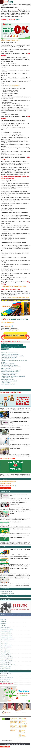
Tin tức (2, 4)
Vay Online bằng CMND (19, 744)
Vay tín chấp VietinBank (5, 631)
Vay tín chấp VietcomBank (6, 635)
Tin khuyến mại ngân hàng (10, 4)
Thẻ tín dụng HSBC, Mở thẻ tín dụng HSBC (11, 370)
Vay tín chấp (4, 744)
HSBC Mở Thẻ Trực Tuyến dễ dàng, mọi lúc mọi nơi (13, 376)
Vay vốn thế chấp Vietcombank (7, 639)
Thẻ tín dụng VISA (5, 345)
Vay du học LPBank (15, 448)
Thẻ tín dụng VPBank (21, 347)
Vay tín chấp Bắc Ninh (23, 726)
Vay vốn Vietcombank (14, 719)
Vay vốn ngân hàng (5, 599)
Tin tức (2, 389)
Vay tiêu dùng (3, 623)
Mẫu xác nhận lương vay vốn (6, 683)
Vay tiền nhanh (5, 588)
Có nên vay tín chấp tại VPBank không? (10, 354)
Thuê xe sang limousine (5, 679)
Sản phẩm (3, 547)
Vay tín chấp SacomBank (6, 645)
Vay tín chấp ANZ (4, 648)
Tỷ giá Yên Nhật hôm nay (16, 429)
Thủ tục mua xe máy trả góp (7, 379)
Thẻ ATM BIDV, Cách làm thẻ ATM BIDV (10, 371)
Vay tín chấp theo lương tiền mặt (7, 664)
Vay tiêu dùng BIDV (4, 641)
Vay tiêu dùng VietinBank (6, 633)
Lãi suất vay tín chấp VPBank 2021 (9, 357)
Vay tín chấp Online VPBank (7, 359)
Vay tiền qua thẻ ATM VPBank (8, 384)
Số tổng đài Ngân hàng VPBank (8, 374)
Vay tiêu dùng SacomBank (6, 647)
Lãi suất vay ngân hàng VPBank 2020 (9, 373)
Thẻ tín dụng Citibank (6, 368)
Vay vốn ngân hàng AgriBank (6, 629)
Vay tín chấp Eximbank (5, 654)
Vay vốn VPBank (5, 491)
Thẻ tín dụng (3, 625)
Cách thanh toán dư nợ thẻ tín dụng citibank (11, 366)
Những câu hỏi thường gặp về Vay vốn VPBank (11, 341)
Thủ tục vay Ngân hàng (5, 668)
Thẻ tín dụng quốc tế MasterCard (8, 347)
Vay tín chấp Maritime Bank (6, 656)
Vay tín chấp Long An (23, 725)
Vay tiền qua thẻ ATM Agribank (7, 593)
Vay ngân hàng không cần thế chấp (9, 381)
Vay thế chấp (10, 744)
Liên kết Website (5, 671)
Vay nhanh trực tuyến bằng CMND (10, 392)
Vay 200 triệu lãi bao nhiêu (7, 377)
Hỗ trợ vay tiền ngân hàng (7, 322)
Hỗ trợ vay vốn (4, 479)
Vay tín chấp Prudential (5, 666)
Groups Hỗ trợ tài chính (5, 483)
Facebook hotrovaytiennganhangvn (8, 481)
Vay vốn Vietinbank (13, 721)
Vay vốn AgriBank (13, 718)
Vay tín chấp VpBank (5, 650)
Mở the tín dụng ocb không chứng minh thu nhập (12, 355)
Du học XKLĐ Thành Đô (5, 673)
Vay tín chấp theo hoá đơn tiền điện (19, 558)
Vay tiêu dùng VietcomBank (6, 637)
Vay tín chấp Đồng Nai (23, 723)
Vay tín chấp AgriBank (5, 627)
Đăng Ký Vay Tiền (5, 488)
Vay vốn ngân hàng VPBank (16, 345)
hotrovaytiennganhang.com (12, 330)
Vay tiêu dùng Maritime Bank (6, 658)
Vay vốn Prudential (13, 729)
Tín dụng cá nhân (5, 349)
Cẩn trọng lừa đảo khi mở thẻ (8, 363)
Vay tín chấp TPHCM (23, 719)
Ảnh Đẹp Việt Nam (4, 681)
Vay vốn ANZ (12, 726)
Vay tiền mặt (12, 730)
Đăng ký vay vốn (5, 746)
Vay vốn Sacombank (14, 727)
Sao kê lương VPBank (15, 521)
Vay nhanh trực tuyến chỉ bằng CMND (18, 319)
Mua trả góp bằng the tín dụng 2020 (9, 365)
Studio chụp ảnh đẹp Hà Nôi (6, 677)
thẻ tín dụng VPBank (14, 85)
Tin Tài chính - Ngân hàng (22, 4)
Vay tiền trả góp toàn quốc (8, 596)
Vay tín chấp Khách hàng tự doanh (19, 568)
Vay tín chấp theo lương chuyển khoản (19, 297)
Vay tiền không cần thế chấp (6, 660)
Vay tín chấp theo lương (5, 662)
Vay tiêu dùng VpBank (5, 652)
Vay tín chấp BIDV (4, 643)
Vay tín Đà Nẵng (22, 735)
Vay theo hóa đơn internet (6, 591)
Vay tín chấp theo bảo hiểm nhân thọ (19, 578)
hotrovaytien (8, 326)
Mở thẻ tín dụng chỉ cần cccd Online (9, 352)
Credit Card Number (5, 382)
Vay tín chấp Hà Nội (22, 718)
